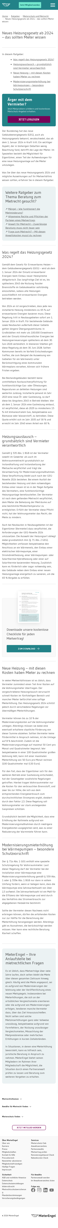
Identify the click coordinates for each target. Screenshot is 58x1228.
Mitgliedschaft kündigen (12, 1163)
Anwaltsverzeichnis (39, 1146)
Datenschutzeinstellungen (13, 1183)
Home (5, 16)
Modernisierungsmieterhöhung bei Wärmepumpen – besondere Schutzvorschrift (31, 85)
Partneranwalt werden (40, 1177)
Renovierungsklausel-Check (42, 1155)
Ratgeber (15, 16)
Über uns (6, 1143)
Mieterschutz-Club (38, 1143)
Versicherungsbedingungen (13, 1198)
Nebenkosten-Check (39, 1158)
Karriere (5, 1146)
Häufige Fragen (8, 1166)
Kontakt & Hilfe (8, 1155)
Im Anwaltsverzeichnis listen (43, 1180)
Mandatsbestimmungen (12, 1195)
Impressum (6, 1169)
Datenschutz (7, 1180)
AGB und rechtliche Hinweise (14, 1177)
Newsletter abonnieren (12, 1161)
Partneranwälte (37, 1149)
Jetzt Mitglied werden (30, 5)
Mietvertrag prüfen (39, 1152)
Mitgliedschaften (9, 1152)
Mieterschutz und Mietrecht (36, 16)
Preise (4, 1149)
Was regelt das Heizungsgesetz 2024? (33, 59)
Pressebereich (8, 1158)
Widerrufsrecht (8, 1186)
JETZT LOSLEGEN (29, 119)
